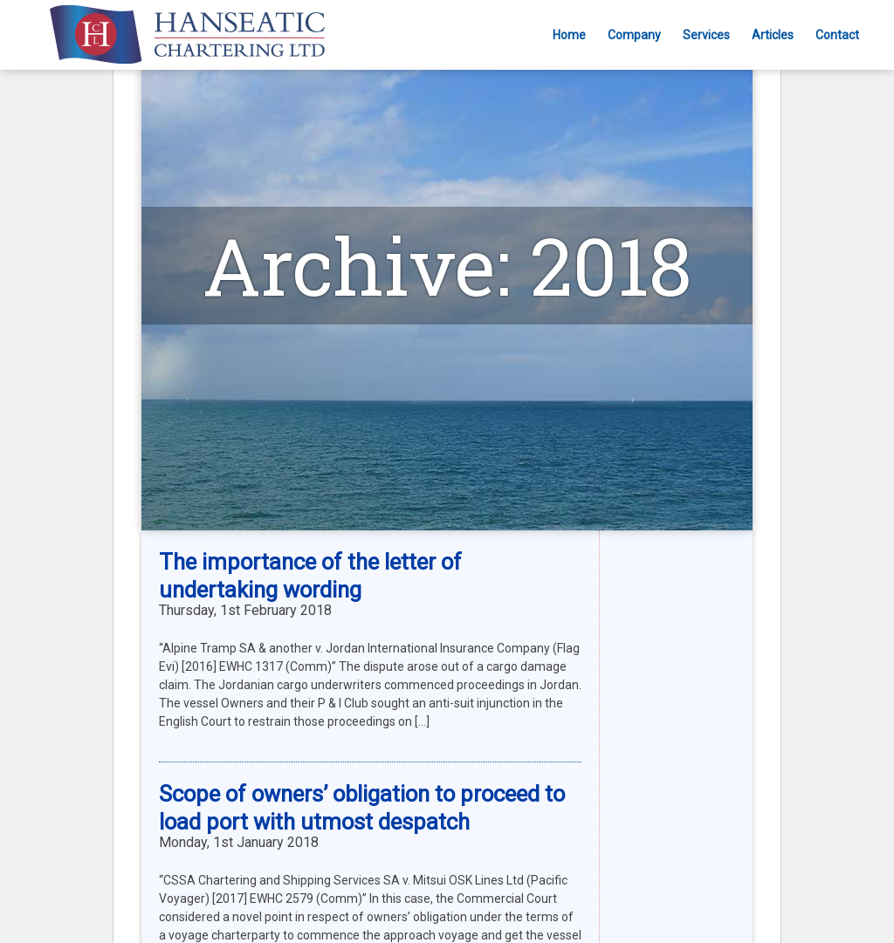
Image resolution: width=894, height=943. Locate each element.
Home (569, 35)
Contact (837, 35)
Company (634, 35)
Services (706, 35)
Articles (773, 35)
